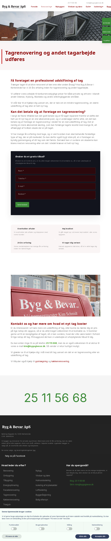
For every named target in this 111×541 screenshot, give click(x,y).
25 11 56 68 (55, 397)
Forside (34, 7)
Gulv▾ (88, 7)
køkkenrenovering (60, 361)
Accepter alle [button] (100, 536)
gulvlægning (41, 361)
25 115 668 (51, 343)
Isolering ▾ (98, 7)
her (34, 450)
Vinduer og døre (75, 7)
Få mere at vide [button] (12, 536)
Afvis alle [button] (82, 536)
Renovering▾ (46, 7)
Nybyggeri (60, 7)
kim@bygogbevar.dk (34, 346)
